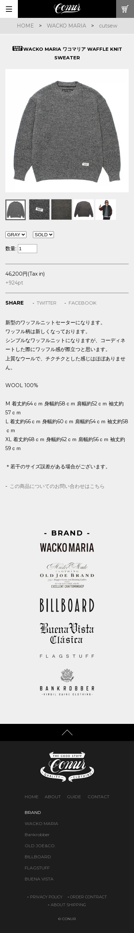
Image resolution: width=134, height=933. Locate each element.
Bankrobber (37, 834)
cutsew (108, 26)
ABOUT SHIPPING (68, 904)
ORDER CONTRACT (88, 896)
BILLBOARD (38, 856)
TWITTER (46, 303)
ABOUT (53, 796)
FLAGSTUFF (37, 867)
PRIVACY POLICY (46, 896)
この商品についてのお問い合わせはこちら (57, 486)
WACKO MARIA (66, 26)
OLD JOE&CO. (40, 845)
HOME (25, 26)
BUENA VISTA (39, 879)
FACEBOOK (82, 303)
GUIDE (74, 796)
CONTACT (98, 796)
